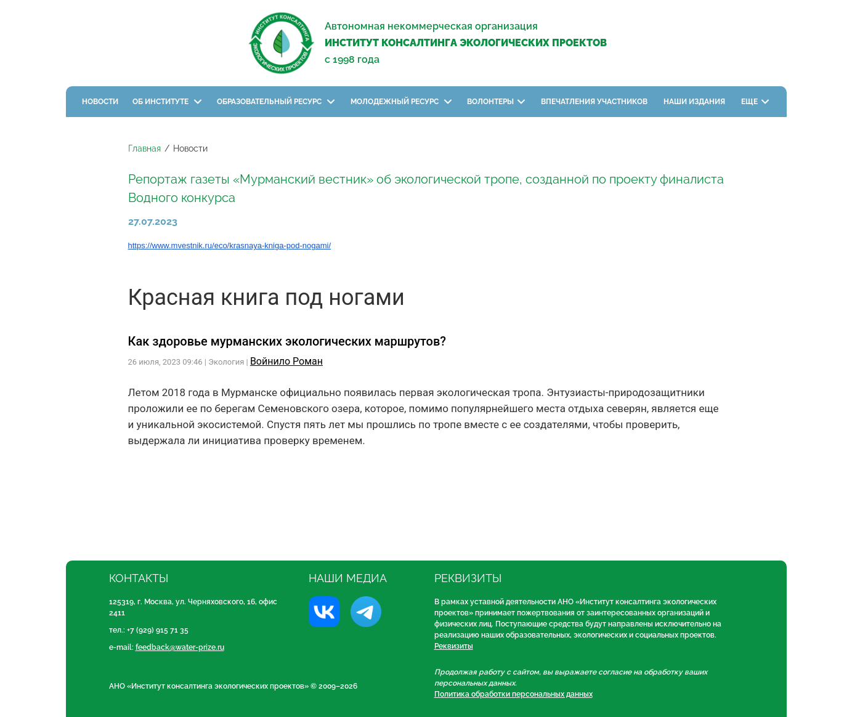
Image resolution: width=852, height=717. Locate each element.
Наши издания (695, 101)
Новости (100, 101)
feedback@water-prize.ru (180, 647)
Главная (144, 148)
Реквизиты (453, 646)
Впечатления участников (595, 101)
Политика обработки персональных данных (513, 694)
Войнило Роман (286, 361)
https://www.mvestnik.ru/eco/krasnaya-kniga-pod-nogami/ (229, 245)
